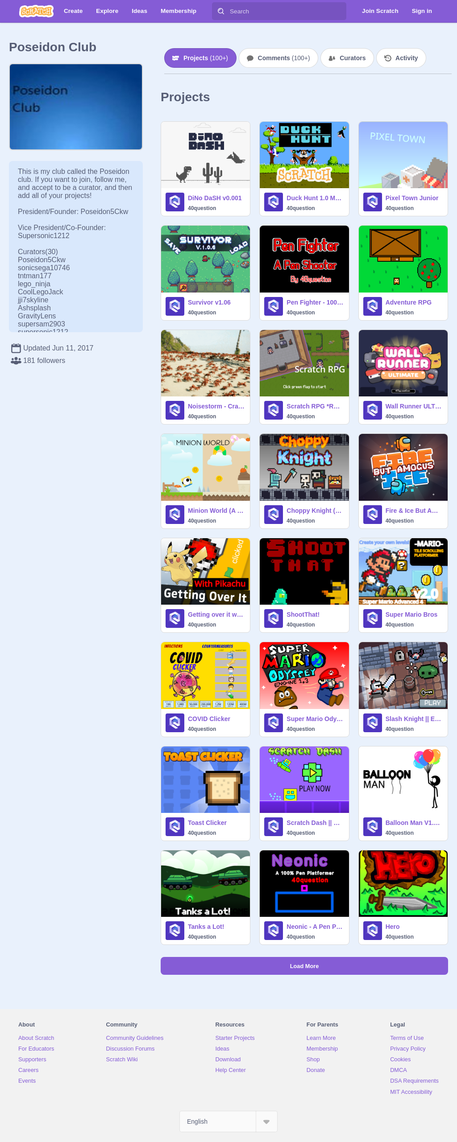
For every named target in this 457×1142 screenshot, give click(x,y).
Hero (393, 926)
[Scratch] (36, 11)
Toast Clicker (207, 822)
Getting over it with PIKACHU (216, 614)
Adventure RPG (409, 302)
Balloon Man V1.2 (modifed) (414, 822)
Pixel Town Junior (412, 198)
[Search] (221, 11)
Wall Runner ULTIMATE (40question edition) (414, 406)
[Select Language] (228, 1121)
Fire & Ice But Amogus (414, 510)
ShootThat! (303, 614)
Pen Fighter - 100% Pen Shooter (315, 302)
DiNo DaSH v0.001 (215, 198)
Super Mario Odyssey (315, 718)
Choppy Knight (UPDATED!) (315, 510)
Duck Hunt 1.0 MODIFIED (315, 198)
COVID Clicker (209, 718)
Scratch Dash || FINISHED (315, 822)
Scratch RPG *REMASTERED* (315, 406)
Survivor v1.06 (209, 302)
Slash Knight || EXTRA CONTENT (414, 718)
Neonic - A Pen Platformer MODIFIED (315, 926)
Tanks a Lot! (206, 926)
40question (202, 208)
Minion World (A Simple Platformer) (216, 510)
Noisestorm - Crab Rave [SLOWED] (216, 406)
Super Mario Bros (412, 614)
